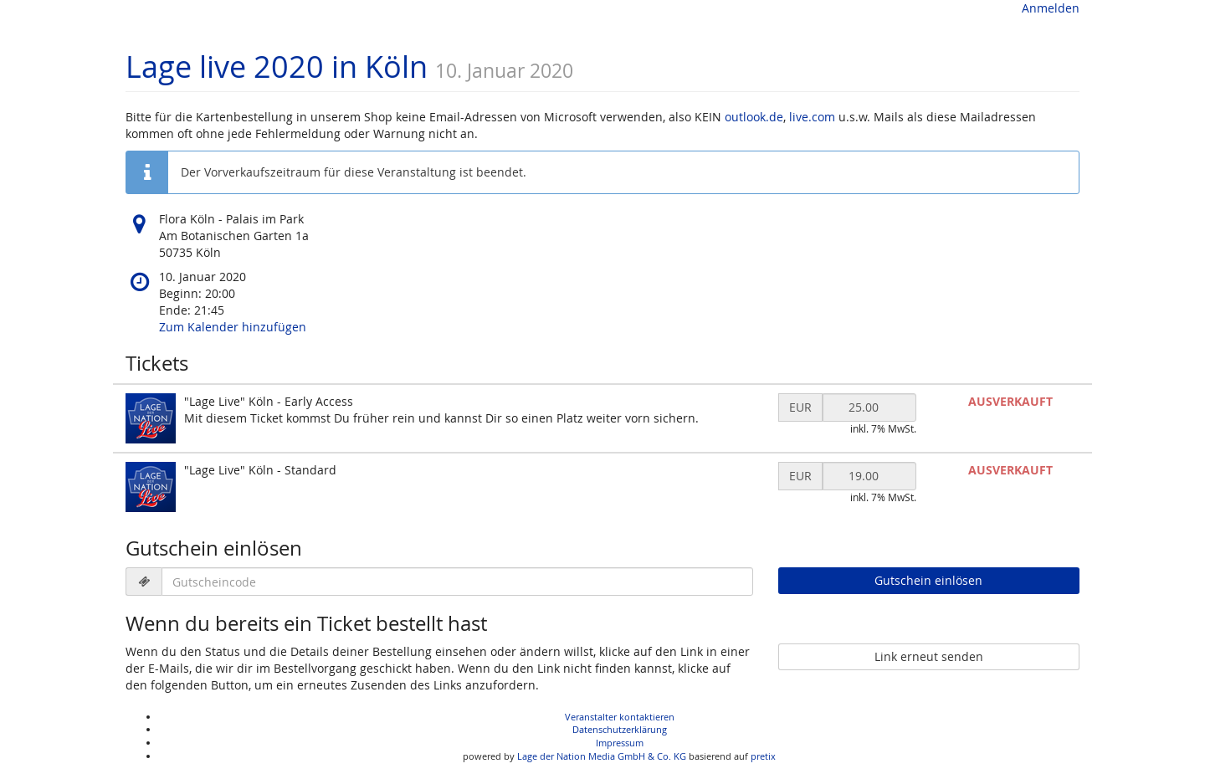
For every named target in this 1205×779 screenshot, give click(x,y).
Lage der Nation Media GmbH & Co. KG (601, 756)
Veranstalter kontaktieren (619, 716)
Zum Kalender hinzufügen (232, 327)
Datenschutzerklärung (619, 729)
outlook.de (754, 117)
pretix (763, 756)
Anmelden (1050, 8)
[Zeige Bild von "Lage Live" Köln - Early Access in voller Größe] (151, 418)
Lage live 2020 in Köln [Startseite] (277, 66)
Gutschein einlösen (928, 580)
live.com (812, 117)
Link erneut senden (928, 656)
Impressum (620, 742)
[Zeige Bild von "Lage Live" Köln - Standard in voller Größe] (151, 487)
